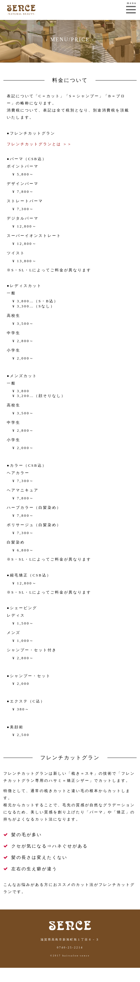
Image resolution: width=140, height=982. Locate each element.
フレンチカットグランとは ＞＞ (39, 144)
